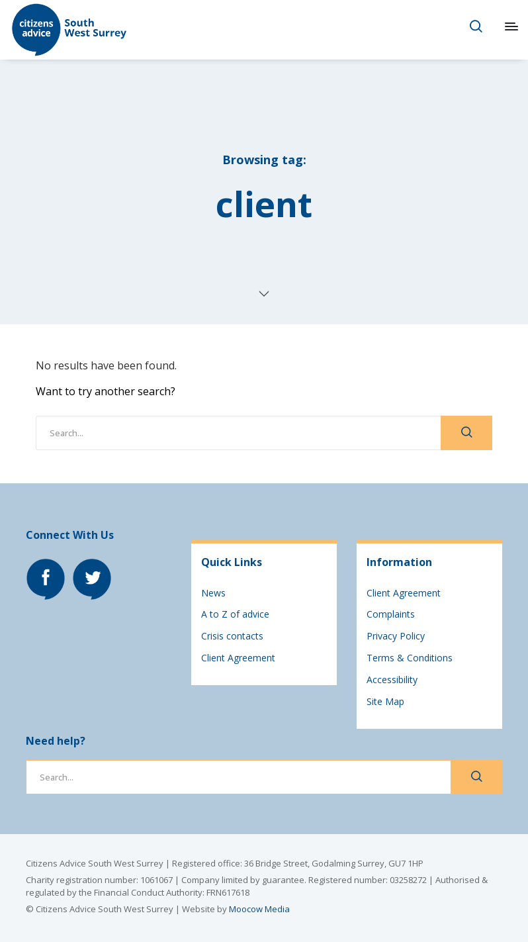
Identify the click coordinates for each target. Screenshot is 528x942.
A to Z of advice (235, 614)
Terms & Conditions (410, 657)
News (213, 593)
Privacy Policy (396, 636)
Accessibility (392, 679)
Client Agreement (238, 657)
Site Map (385, 701)
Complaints (391, 614)
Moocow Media (259, 909)
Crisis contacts (232, 636)
